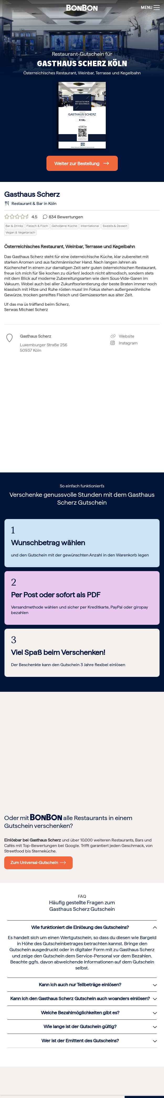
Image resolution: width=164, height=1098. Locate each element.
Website (122, 336)
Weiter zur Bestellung (76, 163)
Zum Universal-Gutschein (38, 862)
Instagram (123, 343)
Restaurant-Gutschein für (82, 54)
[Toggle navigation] (149, 8)
